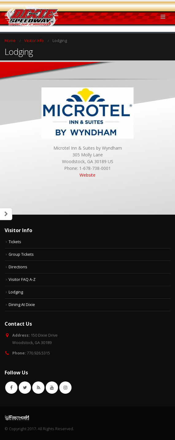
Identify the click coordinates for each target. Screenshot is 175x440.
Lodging (16, 292)
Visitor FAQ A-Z (22, 279)
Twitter (25, 387)
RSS (38, 387)
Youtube (52, 387)
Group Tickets (21, 254)
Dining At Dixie (22, 304)
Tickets (15, 241)
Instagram (65, 387)
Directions (18, 267)
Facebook (11, 387)
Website (87, 175)
